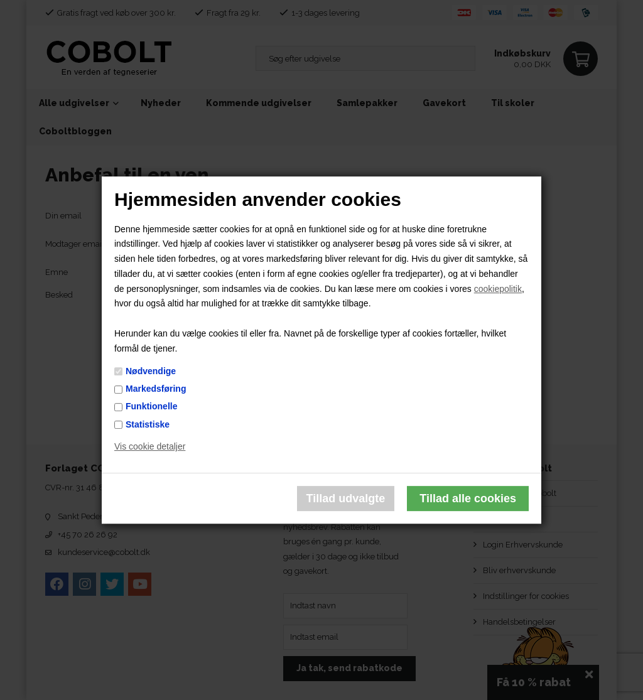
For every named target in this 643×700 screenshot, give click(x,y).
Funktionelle (151, 407)
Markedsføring (156, 389)
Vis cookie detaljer (149, 447)
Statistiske (148, 424)
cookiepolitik (498, 289)
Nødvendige (151, 371)
